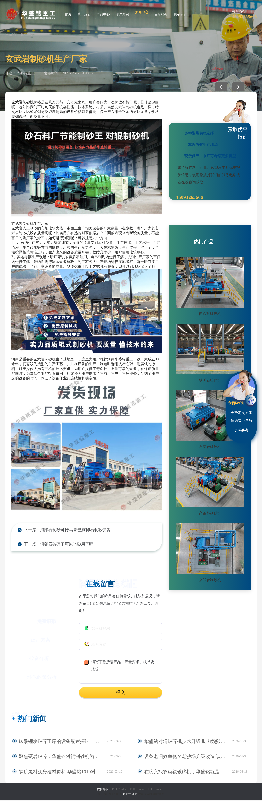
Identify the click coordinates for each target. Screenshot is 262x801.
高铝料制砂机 (210, 513)
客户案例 (122, 14)
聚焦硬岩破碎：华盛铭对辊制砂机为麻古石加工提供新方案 (61, 757)
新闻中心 (141, 12)
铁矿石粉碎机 (210, 380)
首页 (68, 14)
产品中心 (103, 14)
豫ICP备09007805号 (110, 794)
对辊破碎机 (145, 794)
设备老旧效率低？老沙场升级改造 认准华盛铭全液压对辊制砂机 (186, 757)
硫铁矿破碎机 (210, 314)
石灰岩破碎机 (210, 447)
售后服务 (160, 14)
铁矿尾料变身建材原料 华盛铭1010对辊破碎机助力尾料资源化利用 (61, 772)
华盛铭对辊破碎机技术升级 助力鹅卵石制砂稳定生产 (186, 742)
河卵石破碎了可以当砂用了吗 (62, 545)
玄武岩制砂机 (210, 580)
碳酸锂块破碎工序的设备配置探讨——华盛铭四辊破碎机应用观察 (61, 742)
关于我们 (83, 14)
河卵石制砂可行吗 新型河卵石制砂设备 (70, 530)
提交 (120, 693)
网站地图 (158, 794)
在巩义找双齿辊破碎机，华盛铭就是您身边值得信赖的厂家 (186, 772)
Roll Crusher (119, 789)
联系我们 (180, 14)
